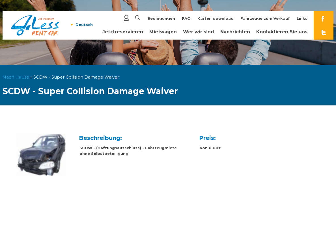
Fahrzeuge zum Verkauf (265, 18)
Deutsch (84, 24)
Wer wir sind (198, 31)
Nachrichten (235, 31)
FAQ (186, 18)
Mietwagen (163, 31)
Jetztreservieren (122, 31)
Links (302, 18)
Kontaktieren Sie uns (281, 31)
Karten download (215, 18)
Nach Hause (16, 77)
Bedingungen (161, 18)
